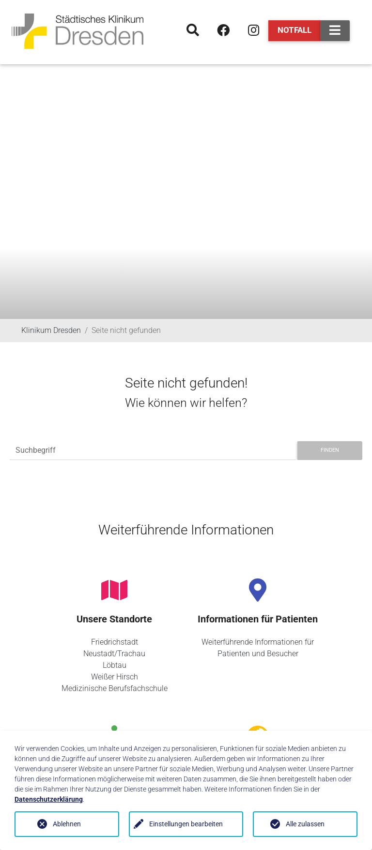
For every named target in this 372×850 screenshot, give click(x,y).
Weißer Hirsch (114, 676)
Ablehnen (67, 824)
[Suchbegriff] (153, 450)
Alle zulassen (305, 824)
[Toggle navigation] (335, 30)
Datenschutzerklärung (49, 799)
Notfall (294, 30)
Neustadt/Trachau (114, 653)
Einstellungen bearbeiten (186, 824)
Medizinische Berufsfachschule (115, 688)
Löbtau (114, 665)
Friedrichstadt (114, 642)
